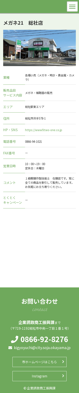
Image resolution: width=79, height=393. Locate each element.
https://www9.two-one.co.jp (43, 130)
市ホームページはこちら (39, 361)
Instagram (39, 376)
